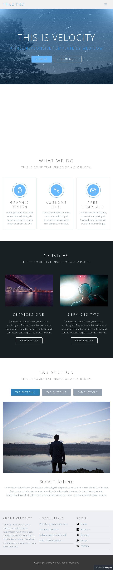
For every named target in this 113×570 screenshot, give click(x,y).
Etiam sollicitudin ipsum (51, 540)
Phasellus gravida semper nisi (53, 524)
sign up (41, 59)
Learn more (68, 59)
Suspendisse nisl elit (49, 529)
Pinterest (85, 535)
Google (84, 540)
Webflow (85, 545)
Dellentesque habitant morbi (53, 535)
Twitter (84, 524)
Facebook (85, 529)
